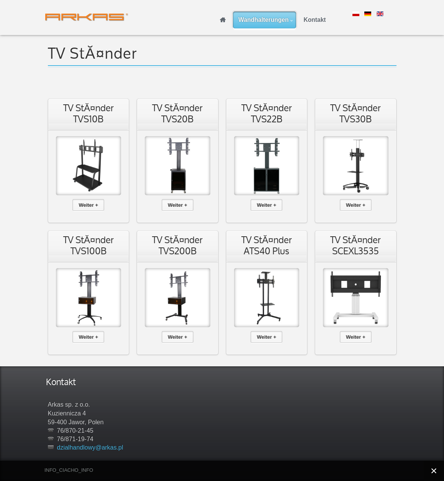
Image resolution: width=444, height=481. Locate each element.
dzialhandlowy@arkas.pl (90, 447)
